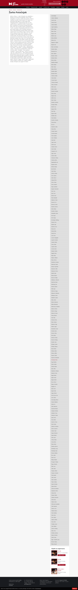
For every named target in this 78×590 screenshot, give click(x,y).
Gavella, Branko (54, 133)
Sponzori (58, 7)
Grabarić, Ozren (54, 146)
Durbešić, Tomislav (54, 102)
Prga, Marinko (53, 362)
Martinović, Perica (54, 271)
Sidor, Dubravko (54, 406)
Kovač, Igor (53, 215)
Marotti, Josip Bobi (54, 266)
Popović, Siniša (54, 355)
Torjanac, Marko (54, 470)
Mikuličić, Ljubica (54, 297)
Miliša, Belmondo (54, 304)
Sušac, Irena (53, 437)
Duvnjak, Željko (54, 104)
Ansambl (40, 7)
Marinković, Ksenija (55, 262)
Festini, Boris (53, 122)
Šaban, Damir (53, 444)
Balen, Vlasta (53, 31)
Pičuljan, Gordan (54, 344)
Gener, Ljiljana (54, 135)
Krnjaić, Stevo (53, 222)
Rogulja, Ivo (53, 386)
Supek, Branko (54, 435)
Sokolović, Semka (54, 415)
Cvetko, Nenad (54, 80)
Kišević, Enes (53, 195)
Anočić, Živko (53, 22)
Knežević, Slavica (54, 206)
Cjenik (67, 7)
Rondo (59, 551)
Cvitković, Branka (54, 82)
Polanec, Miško (54, 353)
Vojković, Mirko (54, 519)
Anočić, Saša (53, 20)
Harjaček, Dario (54, 164)
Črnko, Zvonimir (54, 84)
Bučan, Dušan (53, 60)
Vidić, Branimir (54, 506)
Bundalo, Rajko (54, 71)
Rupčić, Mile (53, 390)
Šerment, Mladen (54, 453)
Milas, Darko (53, 299)
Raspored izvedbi (34, 7)
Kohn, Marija (53, 208)
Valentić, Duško (54, 495)
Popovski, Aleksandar (55, 357)
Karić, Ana (53, 191)
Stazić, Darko (53, 424)
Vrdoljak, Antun (54, 524)
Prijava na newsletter (56, 1)
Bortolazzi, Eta (54, 51)
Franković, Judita (54, 126)
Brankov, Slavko (54, 55)
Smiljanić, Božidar (54, 410)
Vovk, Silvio (53, 521)
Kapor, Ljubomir (54, 186)
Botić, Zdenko (53, 53)
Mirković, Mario (54, 308)
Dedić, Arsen (53, 86)
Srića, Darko (53, 419)
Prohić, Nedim (53, 364)
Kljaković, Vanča (54, 200)
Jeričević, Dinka (54, 173)
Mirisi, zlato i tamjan (61, 569)
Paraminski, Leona (54, 328)
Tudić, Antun (53, 477)
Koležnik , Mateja (54, 211)
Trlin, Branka (53, 475)
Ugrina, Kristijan (54, 484)
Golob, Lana (53, 144)
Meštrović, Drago (54, 291)
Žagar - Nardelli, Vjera (55, 539)
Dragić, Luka (53, 95)
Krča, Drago (53, 217)
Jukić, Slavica (53, 177)
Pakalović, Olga (54, 324)
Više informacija (38, 588)
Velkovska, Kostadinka (55, 504)
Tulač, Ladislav (54, 479)
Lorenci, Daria (53, 248)
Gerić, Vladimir (54, 137)
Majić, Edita (53, 255)
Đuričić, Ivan (53, 106)
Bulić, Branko (53, 64)
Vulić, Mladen (53, 526)
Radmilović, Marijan (55, 370)
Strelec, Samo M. (54, 428)
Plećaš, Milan (53, 348)
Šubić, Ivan (53, 466)
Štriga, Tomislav (54, 464)
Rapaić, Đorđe (53, 379)
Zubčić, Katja (53, 537)
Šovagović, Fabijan (54, 461)
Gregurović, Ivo (54, 151)
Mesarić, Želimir (54, 286)
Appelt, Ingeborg (54, 26)
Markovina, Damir (54, 264)
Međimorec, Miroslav (55, 279)
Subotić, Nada (53, 430)
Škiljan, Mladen (54, 459)
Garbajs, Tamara (54, 131)
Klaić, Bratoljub (54, 197)
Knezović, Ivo (53, 202)
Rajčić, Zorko (53, 377)
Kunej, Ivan (53, 228)
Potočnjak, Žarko (54, 359)
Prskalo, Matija (54, 366)
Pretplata (62, 7)
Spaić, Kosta (53, 417)
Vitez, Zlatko (53, 517)
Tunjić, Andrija (54, 481)
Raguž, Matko (53, 375)
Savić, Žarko (53, 397)
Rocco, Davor (53, 382)
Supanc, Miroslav (54, 433)
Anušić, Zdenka (54, 24)
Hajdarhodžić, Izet (54, 162)
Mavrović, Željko (54, 277)
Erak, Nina (53, 111)
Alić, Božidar (53, 15)
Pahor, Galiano (54, 322)
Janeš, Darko (53, 171)
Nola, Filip (53, 317)
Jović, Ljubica (53, 175)
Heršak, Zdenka (54, 166)
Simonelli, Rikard (54, 408)
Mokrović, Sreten (54, 313)
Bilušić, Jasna (53, 35)
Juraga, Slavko (53, 180)
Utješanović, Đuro (54, 490)
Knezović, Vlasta (54, 204)
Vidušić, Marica (54, 510)
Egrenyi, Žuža (53, 109)
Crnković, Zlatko (54, 75)
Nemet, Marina (54, 315)
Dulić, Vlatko (53, 100)
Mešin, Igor (53, 288)
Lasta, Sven (53, 235)
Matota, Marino (54, 275)
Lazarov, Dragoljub (54, 237)
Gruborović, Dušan (54, 157)
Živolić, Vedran (54, 541)
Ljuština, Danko (54, 242)
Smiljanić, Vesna (54, 413)
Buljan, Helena (54, 69)
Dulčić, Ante (53, 97)
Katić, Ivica (53, 193)
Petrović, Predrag (54, 339)
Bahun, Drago (53, 29)
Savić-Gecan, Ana (54, 395)
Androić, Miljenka (54, 18)
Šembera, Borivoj (54, 446)
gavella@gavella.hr (27, 584)
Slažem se (74, 588)
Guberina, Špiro (54, 160)
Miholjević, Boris (54, 295)
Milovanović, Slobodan (55, 306)
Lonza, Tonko (53, 244)
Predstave (28, 7)
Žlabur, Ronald (54, 544)
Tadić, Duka (53, 468)
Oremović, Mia (54, 319)
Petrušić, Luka (53, 342)
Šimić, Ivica (53, 457)
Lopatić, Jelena (54, 246)
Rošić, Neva (53, 388)
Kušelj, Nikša (53, 231)
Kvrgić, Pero (53, 233)
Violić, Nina (53, 515)
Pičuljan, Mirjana (54, 346)
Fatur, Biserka (53, 117)
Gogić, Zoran (53, 142)
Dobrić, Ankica (54, 89)
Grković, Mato (53, 155)
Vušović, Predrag (54, 528)
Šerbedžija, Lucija (54, 448)
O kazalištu (53, 7)
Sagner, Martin (54, 393)
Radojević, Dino (54, 373)
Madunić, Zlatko (54, 251)
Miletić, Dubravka (54, 302)
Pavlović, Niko (54, 333)
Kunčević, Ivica (54, 226)
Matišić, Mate (53, 273)
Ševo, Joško (53, 455)
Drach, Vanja (53, 93)
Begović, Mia (53, 33)
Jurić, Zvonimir (54, 184)
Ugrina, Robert (54, 486)
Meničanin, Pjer (54, 284)
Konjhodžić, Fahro (54, 213)
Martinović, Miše (54, 268)
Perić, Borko (53, 335)
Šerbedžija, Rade (54, 450)
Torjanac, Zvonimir (54, 473)
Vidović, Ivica (53, 508)
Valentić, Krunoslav (54, 497)
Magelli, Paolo (53, 253)
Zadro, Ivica (53, 530)
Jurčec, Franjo (53, 182)
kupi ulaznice (62, 555)
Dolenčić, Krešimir (54, 91)
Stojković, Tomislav (54, 426)
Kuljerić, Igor (53, 224)
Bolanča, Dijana (54, 49)
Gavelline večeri (46, 7)
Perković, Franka (54, 337)
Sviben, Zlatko (53, 439)
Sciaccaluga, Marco (54, 399)
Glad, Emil (53, 140)
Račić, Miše (53, 368)
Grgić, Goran (53, 153)
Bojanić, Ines (53, 44)
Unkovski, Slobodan (54, 488)
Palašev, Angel (53, 326)
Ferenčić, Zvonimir (54, 120)
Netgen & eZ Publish (63, 580)
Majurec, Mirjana (54, 257)
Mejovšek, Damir (54, 282)
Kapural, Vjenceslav (54, 188)
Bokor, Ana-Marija (54, 46)
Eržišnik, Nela (53, 115)
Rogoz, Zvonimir (54, 384)
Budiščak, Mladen (54, 62)
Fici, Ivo (52, 124)
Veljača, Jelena (54, 501)
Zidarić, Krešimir (54, 535)
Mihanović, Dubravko (55, 293)
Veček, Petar (53, 499)
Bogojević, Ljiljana (54, 42)
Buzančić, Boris (54, 73)
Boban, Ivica (53, 40)
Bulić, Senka (53, 66)
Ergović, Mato (53, 113)
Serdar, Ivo (53, 404)
